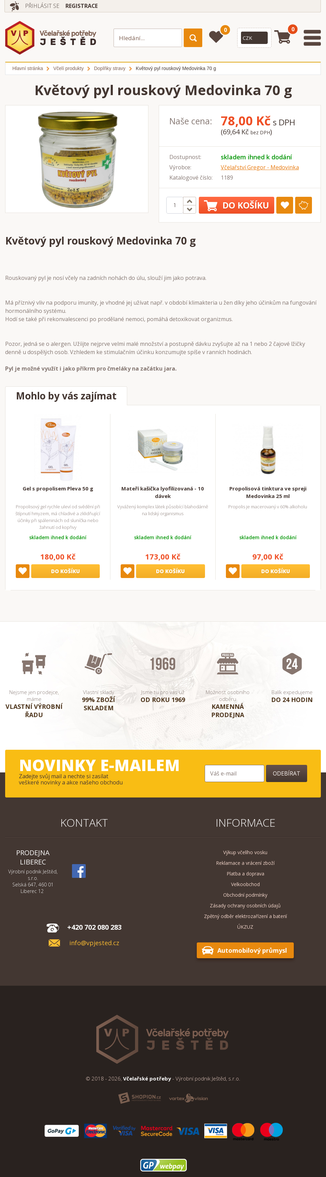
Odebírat (286, 773)
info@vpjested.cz (94, 943)
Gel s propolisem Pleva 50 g (58, 488)
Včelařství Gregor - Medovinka (260, 167)
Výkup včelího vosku (245, 852)
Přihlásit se (42, 6)
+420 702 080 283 (94, 927)
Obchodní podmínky (245, 895)
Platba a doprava (245, 873)
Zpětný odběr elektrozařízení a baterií (245, 916)
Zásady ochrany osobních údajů (245, 905)
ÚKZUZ (245, 927)
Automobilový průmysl (252, 950)
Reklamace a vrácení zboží (245, 863)
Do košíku (236, 205)
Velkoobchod (245, 884)
